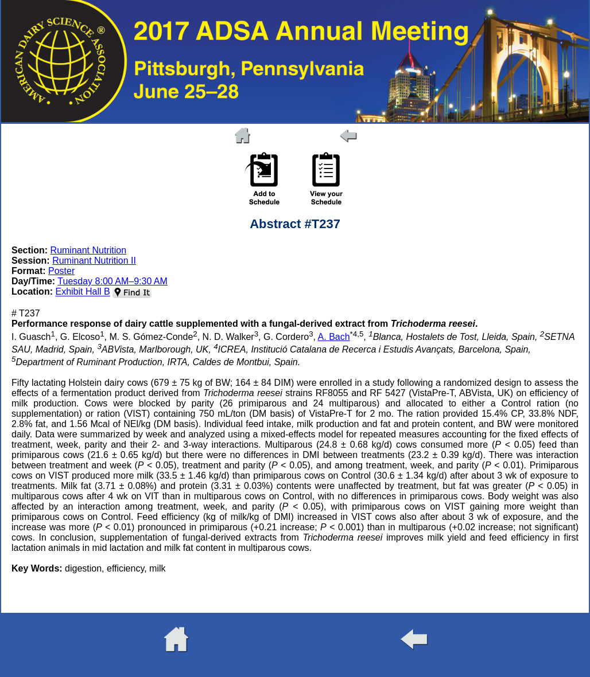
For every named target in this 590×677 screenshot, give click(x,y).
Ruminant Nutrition (89, 250)
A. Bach (334, 337)
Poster (61, 271)
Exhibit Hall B (82, 292)
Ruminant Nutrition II (94, 260)
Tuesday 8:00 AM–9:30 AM (112, 281)
